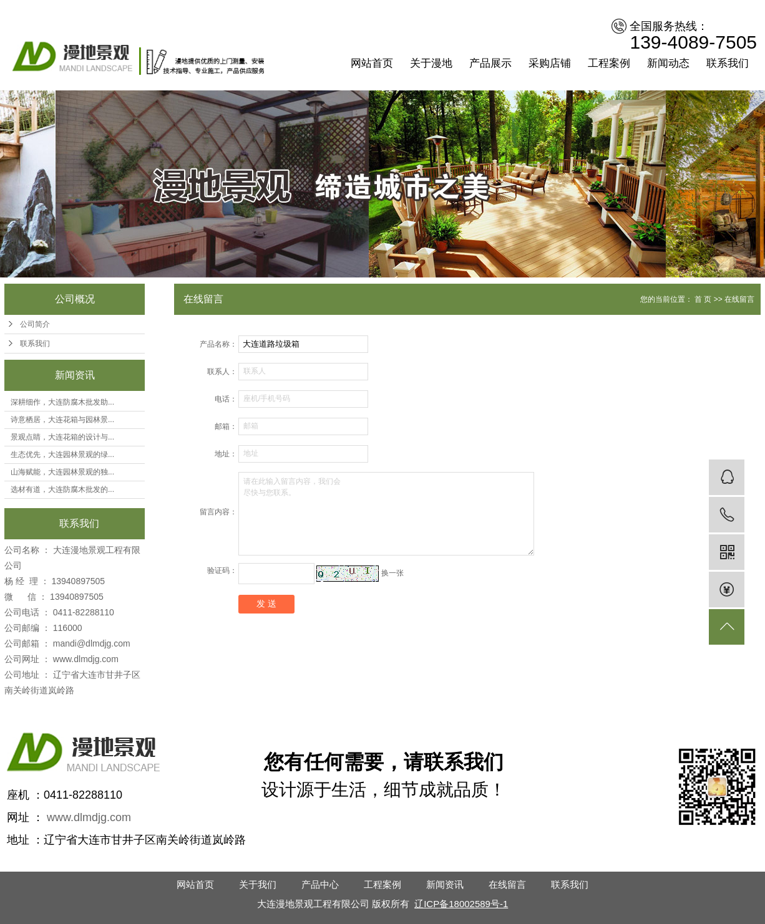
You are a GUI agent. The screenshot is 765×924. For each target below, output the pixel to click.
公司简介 (35, 324)
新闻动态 (668, 63)
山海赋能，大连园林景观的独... (62, 472)
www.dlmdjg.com (86, 659)
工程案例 (609, 63)
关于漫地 (431, 63)
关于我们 (257, 884)
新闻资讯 (445, 884)
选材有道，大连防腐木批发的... (62, 489)
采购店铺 (550, 63)
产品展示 (490, 63)
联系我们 (727, 63)
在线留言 (507, 884)
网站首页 (372, 63)
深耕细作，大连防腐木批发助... (62, 402)
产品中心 (320, 884)
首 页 (702, 299)
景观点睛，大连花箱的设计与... (62, 437)
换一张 (392, 573)
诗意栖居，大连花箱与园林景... (62, 419)
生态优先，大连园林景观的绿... (62, 454)
